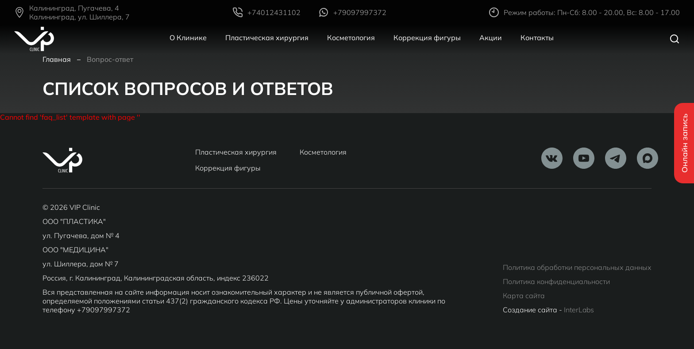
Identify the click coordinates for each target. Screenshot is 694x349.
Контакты (537, 37)
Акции (490, 37)
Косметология (351, 37)
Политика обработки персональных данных (577, 267)
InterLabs (579, 309)
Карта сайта (524, 295)
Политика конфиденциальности (556, 281)
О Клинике (188, 37)
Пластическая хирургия (266, 37)
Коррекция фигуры (427, 37)
